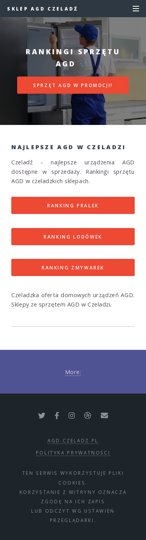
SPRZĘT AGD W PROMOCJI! (73, 85)
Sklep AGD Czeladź (42, 8)
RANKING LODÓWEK (73, 236)
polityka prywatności (73, 452)
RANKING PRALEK (73, 205)
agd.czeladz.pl (73, 440)
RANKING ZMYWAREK (73, 267)
